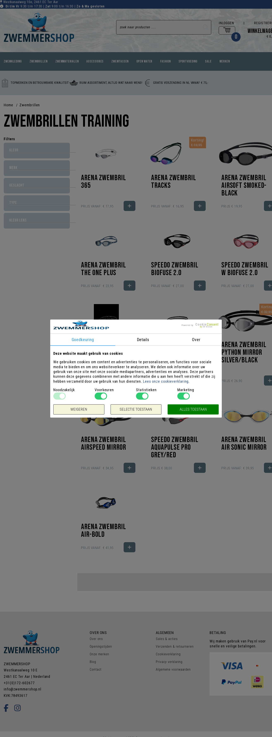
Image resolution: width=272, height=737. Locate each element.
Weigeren (78, 409)
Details (143, 339)
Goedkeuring (83, 339)
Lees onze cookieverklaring (165, 381)
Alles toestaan (193, 409)
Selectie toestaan (136, 409)
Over (196, 339)
